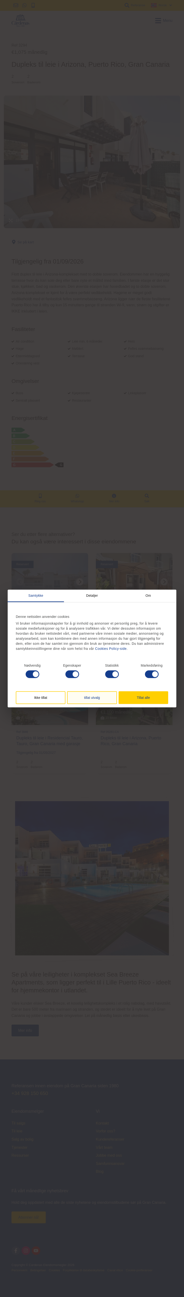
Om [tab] (148, 595)
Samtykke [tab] (35, 595)
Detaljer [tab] (92, 595)
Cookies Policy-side (111, 648)
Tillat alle (143, 698)
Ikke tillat (40, 698)
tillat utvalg (92, 698)
